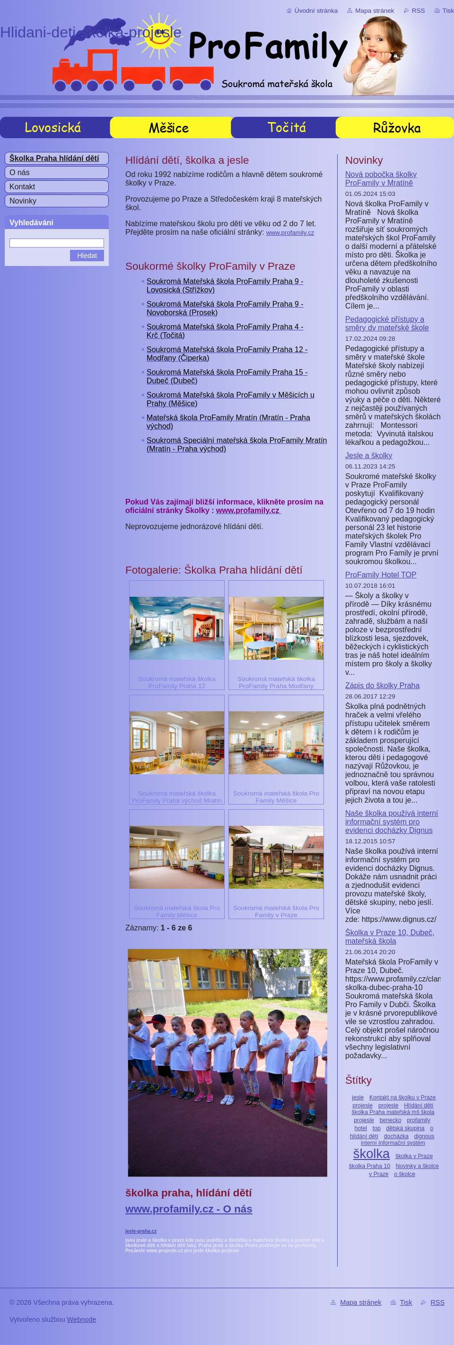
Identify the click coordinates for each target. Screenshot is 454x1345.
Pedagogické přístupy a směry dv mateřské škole (387, 323)
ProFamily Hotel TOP (381, 575)
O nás (19, 172)
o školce (404, 1174)
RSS (418, 10)
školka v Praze (414, 1156)
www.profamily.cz (290, 232)
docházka (396, 1136)
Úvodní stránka (316, 10)
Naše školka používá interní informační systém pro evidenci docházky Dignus (391, 821)
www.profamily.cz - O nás (189, 1209)
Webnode (81, 1319)
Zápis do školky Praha (382, 685)
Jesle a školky (369, 455)
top (377, 1128)
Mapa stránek (374, 10)
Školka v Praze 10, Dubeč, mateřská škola (390, 937)
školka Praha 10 (369, 1166)
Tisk (448, 10)
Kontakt (22, 187)
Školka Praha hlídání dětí (54, 158)
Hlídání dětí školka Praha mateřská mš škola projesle (393, 1113)
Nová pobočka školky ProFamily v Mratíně (381, 178)
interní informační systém (393, 1143)
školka (371, 1153)
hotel (361, 1128)
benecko (391, 1120)
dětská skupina (405, 1128)
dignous (424, 1136)
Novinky (22, 201)
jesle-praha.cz (141, 1231)
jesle (358, 1097)
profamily (418, 1120)
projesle (388, 1105)
